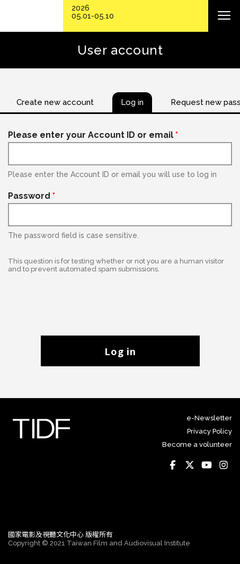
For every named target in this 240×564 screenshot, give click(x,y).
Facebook (172, 464)
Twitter (189, 464)
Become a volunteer (197, 444)
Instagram (223, 464)
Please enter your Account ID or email (93, 135)
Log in (120, 351)
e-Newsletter (209, 418)
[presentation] (120, 299)
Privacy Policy (209, 431)
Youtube (206, 464)
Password (31, 196)
